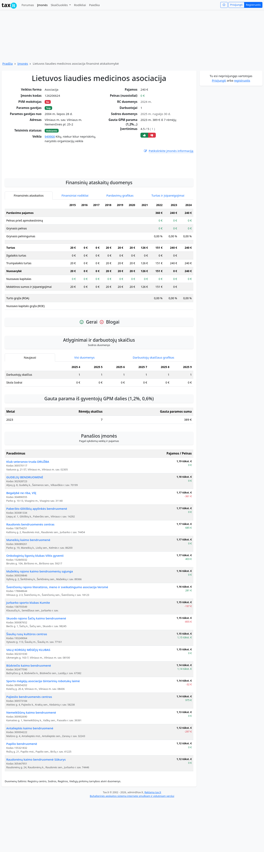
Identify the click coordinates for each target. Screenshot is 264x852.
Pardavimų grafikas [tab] (120, 246)
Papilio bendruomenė (21, 795)
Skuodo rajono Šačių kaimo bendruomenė (36, 669)
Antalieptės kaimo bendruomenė (29, 779)
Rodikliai (80, 5)
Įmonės (42, 5)
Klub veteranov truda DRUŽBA (27, 512)
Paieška (94, 5)
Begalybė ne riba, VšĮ (21, 544)
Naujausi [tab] (30, 408)
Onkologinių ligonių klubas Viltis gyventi (35, 606)
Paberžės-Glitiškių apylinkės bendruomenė (36, 559)
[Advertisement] (99, 214)
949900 (50, 136)
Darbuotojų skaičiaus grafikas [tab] (153, 408)
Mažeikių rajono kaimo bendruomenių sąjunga (39, 622)
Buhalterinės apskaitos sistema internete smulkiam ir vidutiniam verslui (132, 847)
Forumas (27, 5)
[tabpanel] (99, 308)
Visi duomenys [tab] (84, 408)
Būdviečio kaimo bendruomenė (28, 716)
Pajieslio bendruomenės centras (29, 748)
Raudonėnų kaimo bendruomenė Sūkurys (36, 810)
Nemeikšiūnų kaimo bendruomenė (31, 763)
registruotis (242, 80)
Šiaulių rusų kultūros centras (26, 685)
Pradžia (7, 63)
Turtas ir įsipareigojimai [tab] (167, 246)
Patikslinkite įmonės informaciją (168, 151)
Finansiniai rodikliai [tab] (75, 246)
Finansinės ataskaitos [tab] (29, 246)
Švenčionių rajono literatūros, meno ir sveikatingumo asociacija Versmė (57, 638)
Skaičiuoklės (60, 5)
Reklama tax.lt (152, 843)
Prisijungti (236, 4)
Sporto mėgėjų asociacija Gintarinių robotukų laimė (43, 732)
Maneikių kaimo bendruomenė (28, 591)
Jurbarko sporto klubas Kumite (28, 653)
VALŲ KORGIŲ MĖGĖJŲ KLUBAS (28, 701)
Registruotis (253, 4)
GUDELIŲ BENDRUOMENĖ (24, 528)
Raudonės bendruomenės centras (30, 575)
